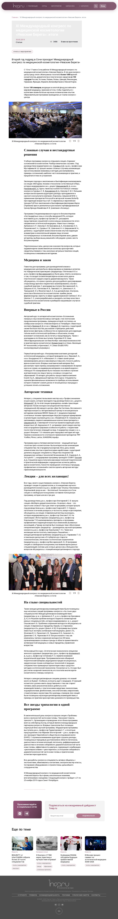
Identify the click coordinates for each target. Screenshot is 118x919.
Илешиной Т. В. (30, 403)
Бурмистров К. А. (59, 343)
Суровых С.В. (58, 166)
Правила (33, 895)
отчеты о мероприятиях (22, 52)
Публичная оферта (80, 895)
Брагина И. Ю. (38, 326)
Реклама (66, 895)
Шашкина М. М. (30, 423)
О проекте (22, 895)
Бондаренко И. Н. (52, 191)
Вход (103, 6)
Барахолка (70, 6)
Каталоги (84, 6)
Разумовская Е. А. (31, 189)
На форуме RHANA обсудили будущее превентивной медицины (69, 858)
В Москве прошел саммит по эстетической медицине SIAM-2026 (95, 858)
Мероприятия (56, 6)
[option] (45, 121)
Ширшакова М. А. (63, 186)
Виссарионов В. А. (46, 274)
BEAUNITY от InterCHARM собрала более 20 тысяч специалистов (21, 858)
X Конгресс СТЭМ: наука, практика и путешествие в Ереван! (46, 857)
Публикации (33, 6)
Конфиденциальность (49, 895)
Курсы (44, 6)
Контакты (95, 895)
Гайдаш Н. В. (55, 326)
